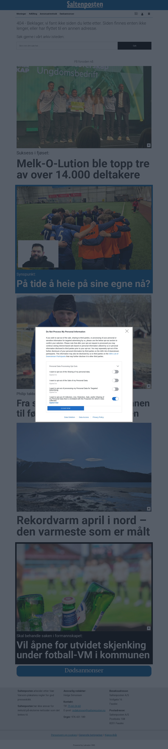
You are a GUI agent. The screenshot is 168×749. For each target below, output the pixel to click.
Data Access (84, 417)
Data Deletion (69, 417)
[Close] (127, 331)
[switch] (115, 371)
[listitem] (84, 366)
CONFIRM (65, 408)
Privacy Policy (98, 417)
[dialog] (84, 374)
